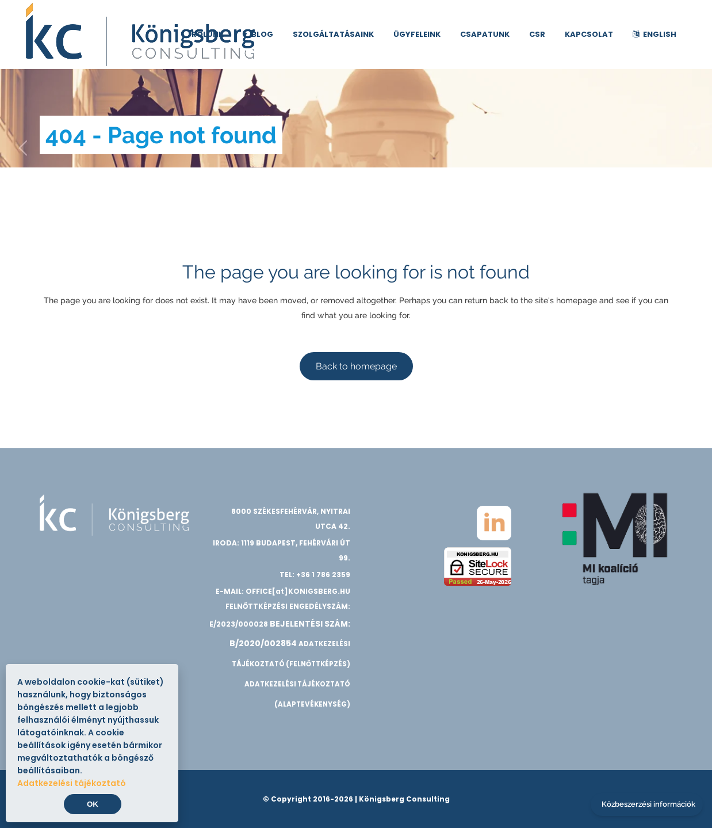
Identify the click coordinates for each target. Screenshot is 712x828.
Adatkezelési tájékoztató (71, 783)
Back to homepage (356, 366)
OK (92, 804)
